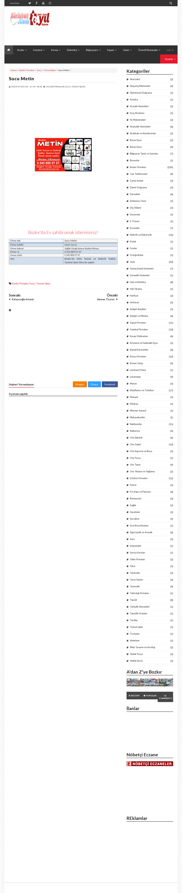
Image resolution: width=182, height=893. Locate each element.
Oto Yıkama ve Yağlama (142, 471)
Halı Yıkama (136, 288)
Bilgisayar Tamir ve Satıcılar (144, 153)
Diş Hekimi (135, 207)
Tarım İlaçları (136, 579)
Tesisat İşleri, (78, 86)
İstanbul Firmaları (139, 329)
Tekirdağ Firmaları (139, 593)
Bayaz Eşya (136, 140)
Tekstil (133, 599)
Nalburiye (135, 430)
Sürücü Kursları (137, 552)
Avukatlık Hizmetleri (140, 126)
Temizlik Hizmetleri (139, 606)
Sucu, (68, 86)
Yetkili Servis (136, 660)
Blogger (80, 384)
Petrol (133, 485)
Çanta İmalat (136, 180)
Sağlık (133, 505)
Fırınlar (133, 248)
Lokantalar (135, 376)
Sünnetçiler (135, 545)
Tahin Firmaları (137, 559)
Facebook (110, 384)
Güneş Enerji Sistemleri (142, 268)
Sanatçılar (135, 512)
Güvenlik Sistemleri (140, 275)
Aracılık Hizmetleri (139, 106)
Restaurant (135, 498)
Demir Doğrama (138, 187)
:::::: (169, 49)
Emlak (133, 241)
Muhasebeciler (137, 417)
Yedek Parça (136, 654)
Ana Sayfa (14, 3)
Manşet (134, 397)
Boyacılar (135, 160)
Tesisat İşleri (50, 70)
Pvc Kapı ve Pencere (140, 491)
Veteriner (135, 640)
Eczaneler (135, 228)
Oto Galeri (135, 444)
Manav (133, 383)
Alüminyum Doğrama (141, 92)
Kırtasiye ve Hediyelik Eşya (144, 343)
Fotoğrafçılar (136, 255)
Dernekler (135, 194)
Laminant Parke (138, 370)
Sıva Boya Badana (139, 525)
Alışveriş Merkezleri (140, 86)
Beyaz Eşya (136, 146)
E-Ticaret (134, 221)
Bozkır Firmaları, (55, 86)
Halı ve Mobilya (138, 282)
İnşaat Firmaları (138, 322)
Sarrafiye (134, 518)
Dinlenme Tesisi (138, 200)
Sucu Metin (21, 78)
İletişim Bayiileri (138, 309)
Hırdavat (134, 302)
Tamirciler (135, 572)
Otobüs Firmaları (139, 478)
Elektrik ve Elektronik (141, 234)
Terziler (134, 620)
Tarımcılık (135, 586)
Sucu (39, 70)
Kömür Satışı (136, 363)
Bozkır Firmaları (26, 70)
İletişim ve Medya (139, 315)
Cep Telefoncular (139, 173)
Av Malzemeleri (138, 119)
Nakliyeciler (136, 424)
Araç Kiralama (137, 113)
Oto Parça (135, 457)
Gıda (132, 261)
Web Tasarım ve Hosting (142, 647)
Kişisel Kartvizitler (139, 349)
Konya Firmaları (138, 356)
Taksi (132, 566)
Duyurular (135, 214)
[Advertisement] (36, 113)
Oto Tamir (135, 464)
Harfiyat (134, 295)
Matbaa (134, 403)
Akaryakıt (135, 79)
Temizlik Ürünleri (138, 613)
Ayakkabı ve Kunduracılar (143, 133)
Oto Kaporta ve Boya (141, 451)
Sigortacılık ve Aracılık (141, 532)
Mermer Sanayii (138, 410)
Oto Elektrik (136, 437)
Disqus (94, 384)
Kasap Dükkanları (139, 336)
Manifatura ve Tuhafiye (142, 390)
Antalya (134, 99)
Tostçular (135, 633)
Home (14, 70)
